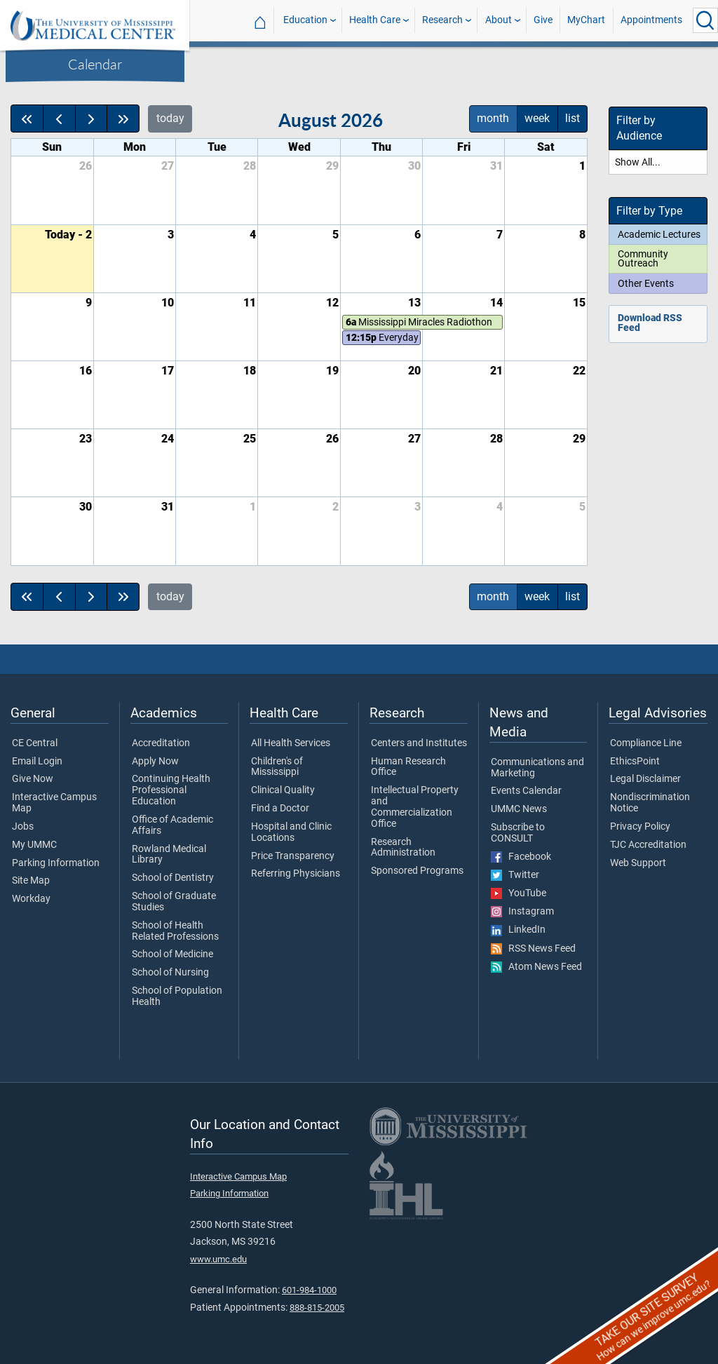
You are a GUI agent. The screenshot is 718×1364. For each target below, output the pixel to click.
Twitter (515, 875)
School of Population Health (177, 996)
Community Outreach (643, 258)
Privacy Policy (640, 826)
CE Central (34, 743)
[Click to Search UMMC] (705, 20)
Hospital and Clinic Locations (291, 832)
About (498, 20)
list (572, 118)
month (493, 118)
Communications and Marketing (537, 768)
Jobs (23, 826)
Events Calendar (526, 791)
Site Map (31, 880)
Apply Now (155, 761)
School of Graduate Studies (174, 902)
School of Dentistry (173, 878)
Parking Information (56, 863)
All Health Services (290, 743)
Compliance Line (646, 743)
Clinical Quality (283, 790)
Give (543, 20)
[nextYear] (123, 118)
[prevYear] (27, 118)
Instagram (522, 911)
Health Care (374, 20)
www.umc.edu (218, 1259)
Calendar (95, 64)
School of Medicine (172, 954)
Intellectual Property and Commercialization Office (415, 807)
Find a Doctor (280, 808)
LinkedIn (518, 930)
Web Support (638, 863)
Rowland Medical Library (169, 855)
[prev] (59, 118)
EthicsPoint (635, 761)
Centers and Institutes (419, 743)
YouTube (518, 893)
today (170, 118)
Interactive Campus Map (54, 803)
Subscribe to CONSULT (518, 833)
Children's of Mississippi (277, 767)
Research (442, 20)
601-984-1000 (309, 1290)
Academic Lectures (659, 234)
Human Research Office (408, 767)
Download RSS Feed (650, 323)
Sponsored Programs (417, 871)
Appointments (651, 20)
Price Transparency (292, 856)
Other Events (646, 283)
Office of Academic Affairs (172, 825)
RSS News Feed (533, 948)
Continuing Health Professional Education (171, 790)
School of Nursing (170, 972)
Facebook (521, 857)
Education (305, 20)
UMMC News (519, 809)
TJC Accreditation (648, 845)
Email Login (37, 761)
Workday (31, 899)
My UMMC (34, 845)
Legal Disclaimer (645, 779)
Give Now (32, 779)
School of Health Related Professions (175, 931)
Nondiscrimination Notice (650, 803)
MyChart (586, 20)
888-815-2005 (317, 1307)
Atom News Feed (536, 967)
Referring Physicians (295, 873)
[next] (91, 118)
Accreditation (161, 743)
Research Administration (403, 848)
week (537, 118)
